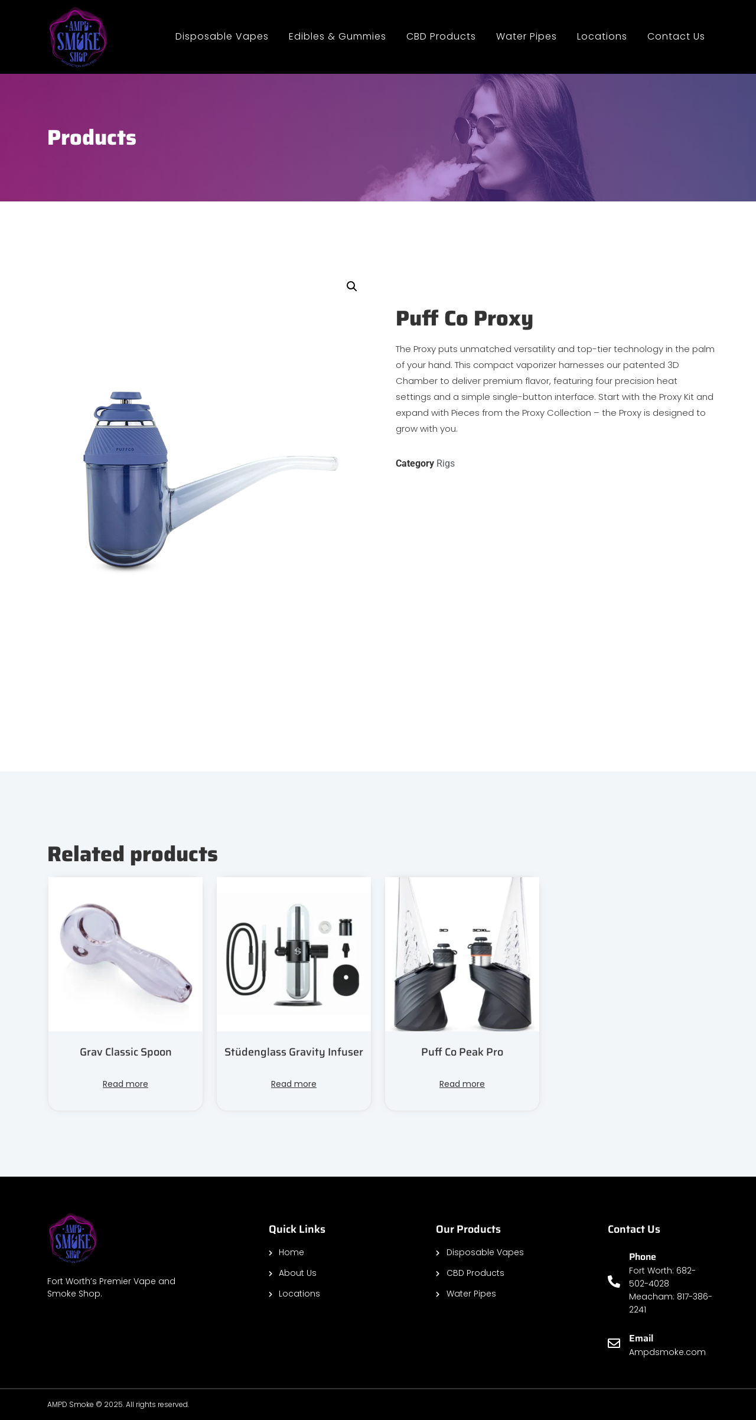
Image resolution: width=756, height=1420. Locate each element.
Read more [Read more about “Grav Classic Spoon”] (125, 1084)
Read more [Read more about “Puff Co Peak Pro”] (462, 1084)
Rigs (445, 463)
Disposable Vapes (222, 36)
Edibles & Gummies (337, 36)
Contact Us (676, 36)
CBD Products (441, 36)
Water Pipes (526, 36)
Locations (602, 36)
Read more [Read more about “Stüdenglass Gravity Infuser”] (294, 1084)
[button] (352, 286)
